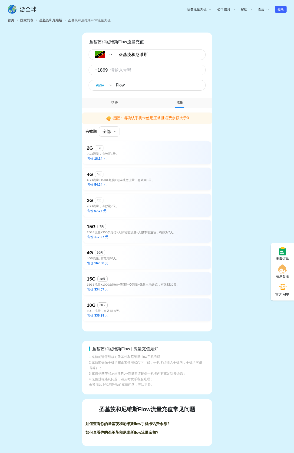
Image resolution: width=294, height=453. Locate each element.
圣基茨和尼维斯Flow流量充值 (89, 20)
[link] (11, 20)
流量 (179, 103)
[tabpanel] (147, 216)
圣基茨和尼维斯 (50, 20)
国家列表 (26, 20)
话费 (114, 103)
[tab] (114, 103)
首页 (11, 20)
